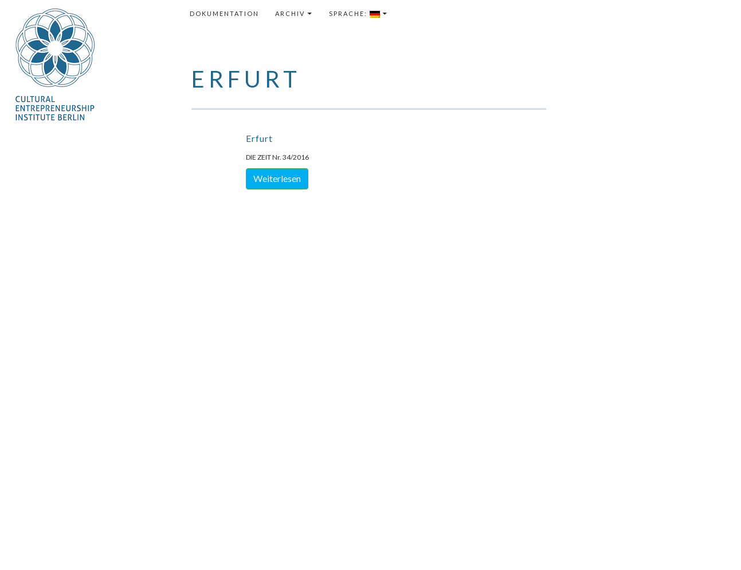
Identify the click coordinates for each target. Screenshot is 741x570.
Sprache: (354, 14)
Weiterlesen (277, 178)
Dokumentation (224, 13)
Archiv (290, 13)
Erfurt (259, 138)
